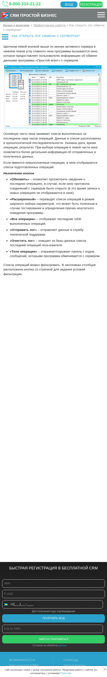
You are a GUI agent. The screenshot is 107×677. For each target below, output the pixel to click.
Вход (69, 4)
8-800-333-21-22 (25, 3)
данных (63, 645)
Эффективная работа (49, 25)
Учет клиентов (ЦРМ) (24, 665)
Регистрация (91, 4)
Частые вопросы (75, 665)
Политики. (66, 673)
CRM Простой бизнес (33, 15)
